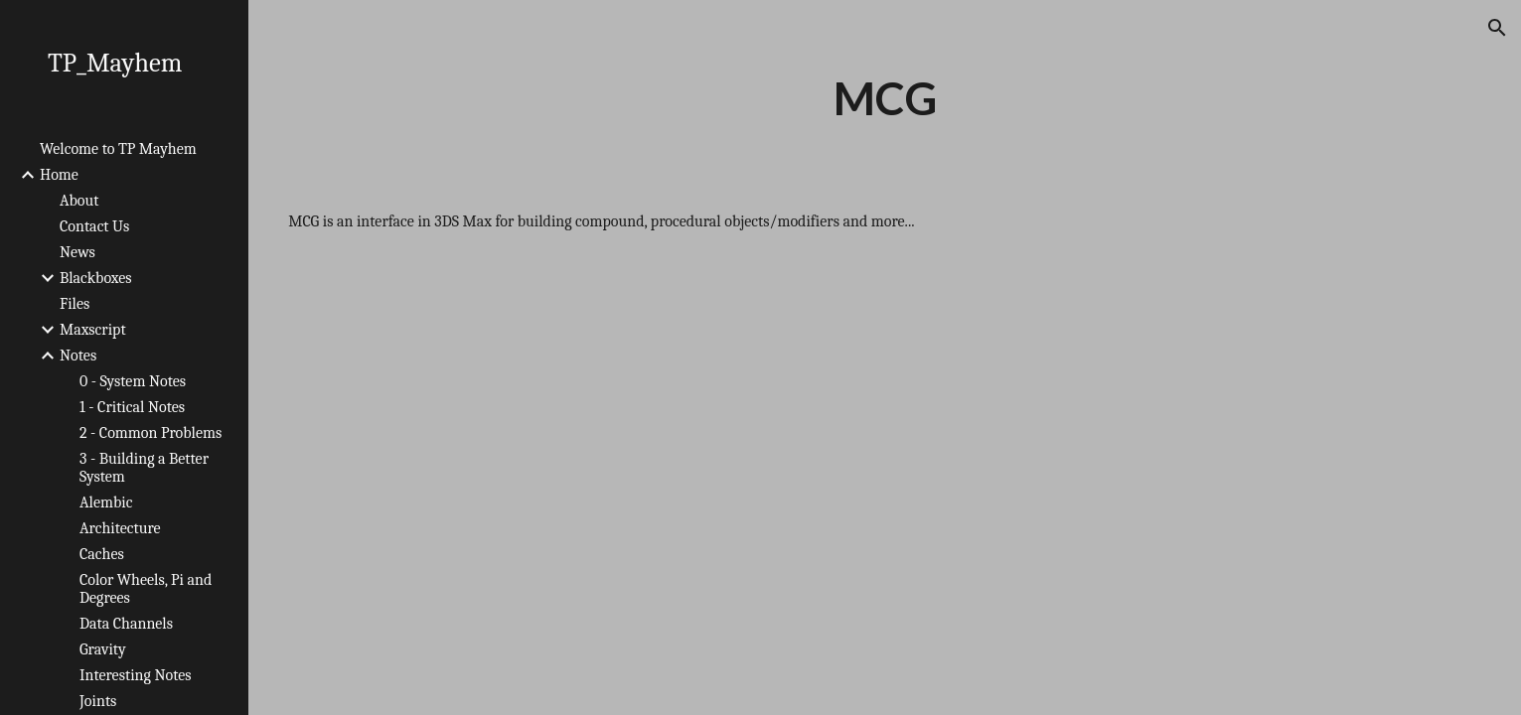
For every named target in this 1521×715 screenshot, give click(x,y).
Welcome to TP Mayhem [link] (118, 149)
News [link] (77, 252)
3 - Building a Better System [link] (144, 468)
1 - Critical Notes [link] (132, 407)
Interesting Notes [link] (135, 675)
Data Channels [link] (126, 624)
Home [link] (59, 175)
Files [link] (74, 304)
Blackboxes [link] (96, 278)
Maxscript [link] (93, 330)
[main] (884, 98)
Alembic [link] (105, 502)
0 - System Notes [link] (132, 381)
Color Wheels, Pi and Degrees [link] (145, 589)
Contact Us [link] (94, 226)
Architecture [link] (120, 528)
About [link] (79, 201)
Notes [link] (78, 355)
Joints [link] (97, 701)
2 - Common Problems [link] (150, 433)
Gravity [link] (102, 649)
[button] (1497, 28)
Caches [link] (101, 554)
